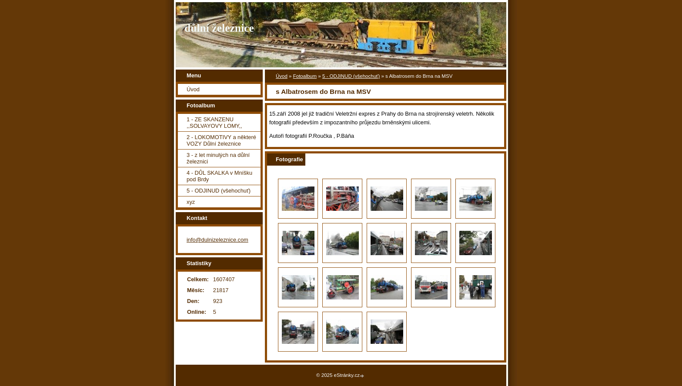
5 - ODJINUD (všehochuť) (351, 76)
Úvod (282, 76)
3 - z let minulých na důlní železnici (218, 158)
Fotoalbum (305, 76)
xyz (191, 202)
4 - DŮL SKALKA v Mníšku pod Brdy (219, 176)
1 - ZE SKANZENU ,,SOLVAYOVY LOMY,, (214, 122)
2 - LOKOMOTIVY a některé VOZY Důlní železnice (221, 140)
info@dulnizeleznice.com (217, 239)
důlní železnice (219, 28)
